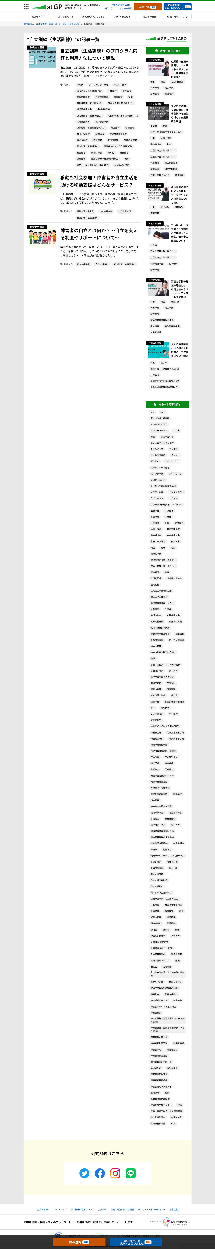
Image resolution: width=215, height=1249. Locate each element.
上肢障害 (112, 90)
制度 (130, 97)
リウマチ (173, 498)
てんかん (155, 461)
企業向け (179, 522)
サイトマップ (60, 1209)
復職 (153, 658)
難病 (127, 158)
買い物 (166, 929)
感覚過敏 (171, 683)
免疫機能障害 (102, 97)
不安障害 (155, 516)
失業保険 (154, 162)
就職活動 (179, 633)
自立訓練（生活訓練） (87, 146)
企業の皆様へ (43, 1209)
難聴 (180, 1104)
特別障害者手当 (176, 738)
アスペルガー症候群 (160, 418)
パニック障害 (120, 84)
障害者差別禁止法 (159, 1037)
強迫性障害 (156, 646)
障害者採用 (156, 1049)
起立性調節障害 (158, 935)
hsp (162, 412)
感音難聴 (171, 689)
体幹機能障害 (83, 97)
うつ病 (80, 84)
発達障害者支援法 (159, 781)
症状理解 (165, 207)
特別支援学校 (157, 738)
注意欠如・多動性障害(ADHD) (91, 127)
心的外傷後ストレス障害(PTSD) (123, 115)
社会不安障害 (83, 134)
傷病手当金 (155, 144)
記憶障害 (171, 923)
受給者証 (155, 572)
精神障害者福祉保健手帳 (162, 837)
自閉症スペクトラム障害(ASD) (118, 146)
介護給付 (155, 522)
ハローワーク (175, 473)
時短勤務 (165, 707)
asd (152, 412)
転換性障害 (176, 954)
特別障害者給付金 (159, 744)
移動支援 (155, 818)
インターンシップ (159, 430)
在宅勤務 (155, 584)
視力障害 (155, 911)
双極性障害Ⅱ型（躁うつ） (89, 103)
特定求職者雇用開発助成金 (163, 750)
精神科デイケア (158, 824)
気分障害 (173, 713)
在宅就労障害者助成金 (161, 590)
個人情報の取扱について (82, 1209)
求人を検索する (65, 16)
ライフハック (157, 498)
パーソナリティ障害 (98, 84)
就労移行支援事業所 (160, 627)
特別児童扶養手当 (175, 732)
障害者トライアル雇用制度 (163, 1006)
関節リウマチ (175, 981)
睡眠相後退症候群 (159, 794)
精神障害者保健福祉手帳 (162, 320)
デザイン (175, 455)
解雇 (181, 911)
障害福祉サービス (159, 1000)
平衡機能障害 (104, 109)
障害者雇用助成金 (159, 1080)
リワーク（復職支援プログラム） (166, 131)
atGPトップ (38, 16)
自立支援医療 (106, 211)
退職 (177, 960)
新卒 (153, 707)
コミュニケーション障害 (162, 442)
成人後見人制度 (158, 695)
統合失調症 (82, 140)
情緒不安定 (156, 683)
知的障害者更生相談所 (161, 806)
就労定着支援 (157, 621)
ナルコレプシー (172, 461)
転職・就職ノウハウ (159, 175)
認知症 (111, 152)
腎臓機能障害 (130, 140)
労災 (173, 547)
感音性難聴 (156, 689)
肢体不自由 (172, 861)
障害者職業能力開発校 (161, 1061)
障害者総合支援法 (159, 1055)
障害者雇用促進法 (159, 1074)
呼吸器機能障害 (84, 109)
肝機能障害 (113, 140)
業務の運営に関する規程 (122, 1209)
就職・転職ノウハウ (177, 16)
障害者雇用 (172, 1068)
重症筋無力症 (157, 981)
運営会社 (174, 1209)
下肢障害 (126, 90)
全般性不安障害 (158, 541)
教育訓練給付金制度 (174, 701)
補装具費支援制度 (173, 905)
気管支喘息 (156, 720)
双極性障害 (156, 553)
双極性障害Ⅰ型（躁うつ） (120, 103)
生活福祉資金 (171, 757)
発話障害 (155, 769)
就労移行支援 (149, 16)
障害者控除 (172, 1049)
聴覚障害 (97, 140)
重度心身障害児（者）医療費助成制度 (167, 974)
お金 (165, 125)
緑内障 (154, 849)
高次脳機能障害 (121, 164)
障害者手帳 (155, 332)
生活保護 (155, 757)
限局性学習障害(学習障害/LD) (105, 158)
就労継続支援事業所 (160, 633)
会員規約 (102, 1209)
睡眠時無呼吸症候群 (160, 787)
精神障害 (100, 134)
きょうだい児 (167, 436)
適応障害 (81, 158)
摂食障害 (155, 701)
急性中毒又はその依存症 (162, 677)
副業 (163, 547)
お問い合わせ (110, 8)
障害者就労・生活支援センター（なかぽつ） (167, 1020)
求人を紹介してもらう (93, 16)
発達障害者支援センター (162, 775)
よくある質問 (126, 8)
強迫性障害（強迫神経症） (89, 115)
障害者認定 (156, 1068)
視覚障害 (81, 152)
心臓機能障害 (83, 121)
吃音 (167, 572)
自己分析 (173, 868)
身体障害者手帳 (172, 326)
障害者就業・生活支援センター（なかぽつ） (167, 1029)
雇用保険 (155, 1092)
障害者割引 (156, 1012)
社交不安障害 (157, 812)
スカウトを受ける (121, 16)
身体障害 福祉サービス (161, 948)
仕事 (152, 81)
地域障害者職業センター (162, 603)
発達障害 (115, 127)
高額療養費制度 (158, 1123)
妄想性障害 (156, 615)
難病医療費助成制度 (160, 1098)
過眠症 (154, 966)
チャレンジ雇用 (158, 455)
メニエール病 (157, 492)
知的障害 (129, 127)
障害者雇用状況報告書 (161, 1086)
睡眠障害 (177, 794)
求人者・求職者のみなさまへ (151, 1209)
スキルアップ (157, 449)
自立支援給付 (124, 211)
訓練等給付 (156, 923)
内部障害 (118, 97)
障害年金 (179, 175)
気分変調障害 (102, 121)
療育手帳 (175, 301)
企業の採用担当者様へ (121, 5)
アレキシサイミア (159, 424)
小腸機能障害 (173, 615)
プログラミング (158, 479)
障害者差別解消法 (159, 1043)
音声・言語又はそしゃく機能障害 (92, 164)
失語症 (168, 609)
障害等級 (177, 1000)
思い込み (173, 670)
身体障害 (124, 152)
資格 (177, 929)
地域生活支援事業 (85, 211)
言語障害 (171, 917)
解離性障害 (96, 152)
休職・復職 (166, 138)
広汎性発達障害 (176, 640)
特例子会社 (156, 732)
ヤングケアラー (176, 492)
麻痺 (173, 1123)
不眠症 (168, 516)
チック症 (173, 449)
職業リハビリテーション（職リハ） (167, 855)
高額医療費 (176, 1117)
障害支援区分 (171, 994)
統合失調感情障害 (118, 134)
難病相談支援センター (161, 1104)
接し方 (164, 362)
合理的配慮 (156, 578)
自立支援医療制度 (159, 880)
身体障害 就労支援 (159, 941)
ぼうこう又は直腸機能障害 (89, 90)
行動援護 (155, 905)
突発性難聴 (170, 818)
